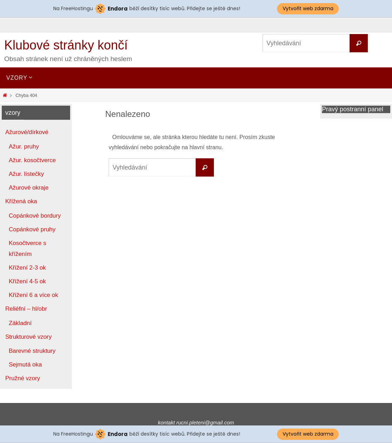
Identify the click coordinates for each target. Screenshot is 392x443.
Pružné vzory (22, 378)
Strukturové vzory (28, 336)
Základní (20, 323)
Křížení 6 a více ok (33, 295)
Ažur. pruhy (24, 146)
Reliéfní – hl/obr (26, 308)
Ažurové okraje (28, 187)
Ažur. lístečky (26, 174)
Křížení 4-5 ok (27, 281)
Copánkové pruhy (32, 229)
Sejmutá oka (25, 364)
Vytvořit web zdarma (308, 8)
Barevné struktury (32, 351)
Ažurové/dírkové (26, 132)
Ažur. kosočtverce (32, 160)
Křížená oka (21, 201)
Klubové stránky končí (66, 45)
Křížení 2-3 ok (27, 267)
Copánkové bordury (35, 215)
